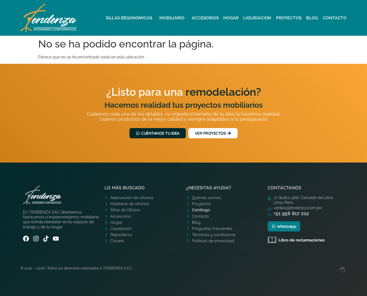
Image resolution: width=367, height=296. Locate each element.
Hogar (230, 17)
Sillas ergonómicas (130, 17)
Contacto (335, 17)
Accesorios (205, 17)
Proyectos (288, 17)
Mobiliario (173, 17)
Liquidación (257, 17)
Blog (312, 17)
